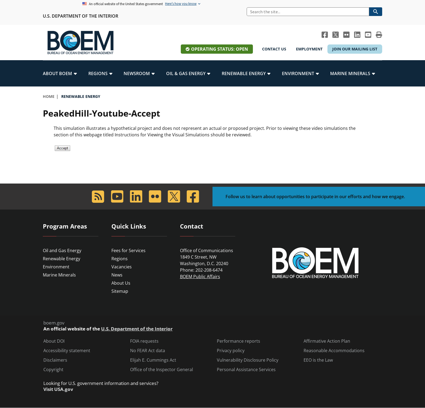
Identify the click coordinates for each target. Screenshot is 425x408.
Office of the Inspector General (161, 369)
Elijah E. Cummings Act (153, 360)
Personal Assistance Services (246, 369)
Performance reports (238, 341)
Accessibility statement (66, 351)
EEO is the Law (318, 360)
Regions (119, 259)
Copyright (53, 369)
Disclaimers (55, 360)
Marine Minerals (59, 275)
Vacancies (121, 267)
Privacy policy (230, 351)
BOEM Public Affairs (200, 277)
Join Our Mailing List (354, 49)
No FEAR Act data (147, 351)
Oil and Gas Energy (62, 250)
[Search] (308, 11)
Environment (56, 267)
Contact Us (274, 49)
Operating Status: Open (219, 49)
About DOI (54, 341)
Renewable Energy (61, 259)
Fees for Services (128, 250)
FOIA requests (144, 341)
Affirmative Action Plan (327, 341)
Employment (309, 49)
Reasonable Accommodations (334, 351)
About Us (120, 283)
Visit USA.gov (58, 389)
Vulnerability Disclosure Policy (247, 360)
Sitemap (119, 291)
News (117, 275)
